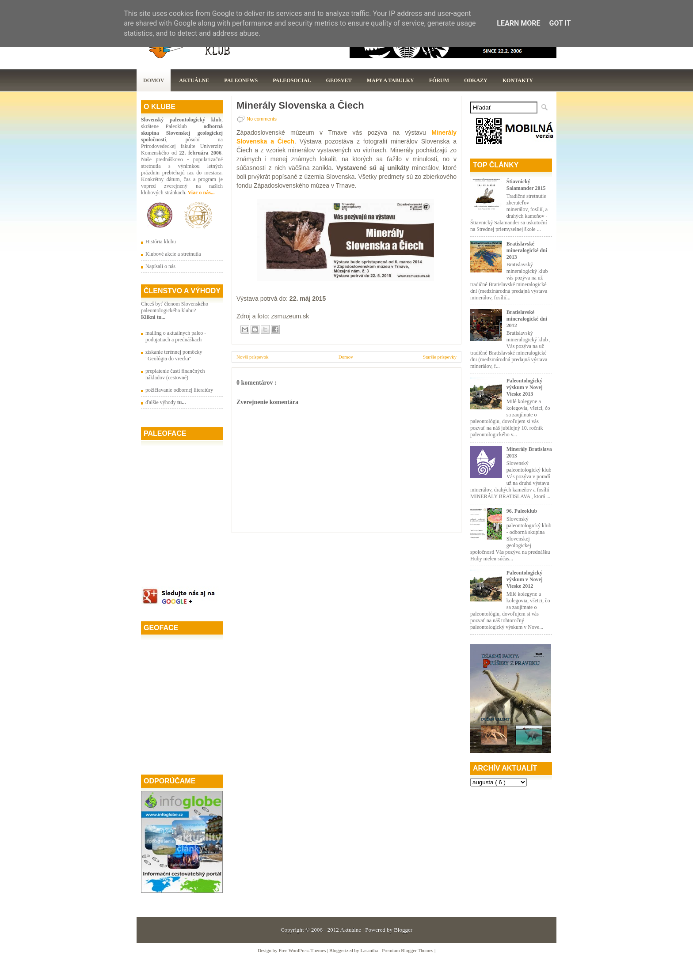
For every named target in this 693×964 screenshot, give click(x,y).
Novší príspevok (252, 356)
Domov (153, 80)
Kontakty (518, 80)
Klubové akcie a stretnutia (173, 254)
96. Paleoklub (521, 511)
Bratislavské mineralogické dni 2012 (526, 319)
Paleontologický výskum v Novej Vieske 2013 (524, 387)
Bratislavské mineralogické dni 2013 (526, 250)
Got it (560, 23)
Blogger (403, 929)
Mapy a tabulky (390, 80)
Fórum (439, 80)
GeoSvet (339, 80)
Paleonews (241, 80)
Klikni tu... (153, 317)
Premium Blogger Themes (408, 950)
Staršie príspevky (440, 356)
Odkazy (475, 80)
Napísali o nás (160, 266)
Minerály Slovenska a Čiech (300, 105)
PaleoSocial (292, 80)
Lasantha (369, 950)
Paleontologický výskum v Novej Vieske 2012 (524, 579)
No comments (262, 118)
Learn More (518, 23)
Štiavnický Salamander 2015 (526, 184)
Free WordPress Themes (303, 950)
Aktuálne (194, 80)
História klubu (160, 241)
